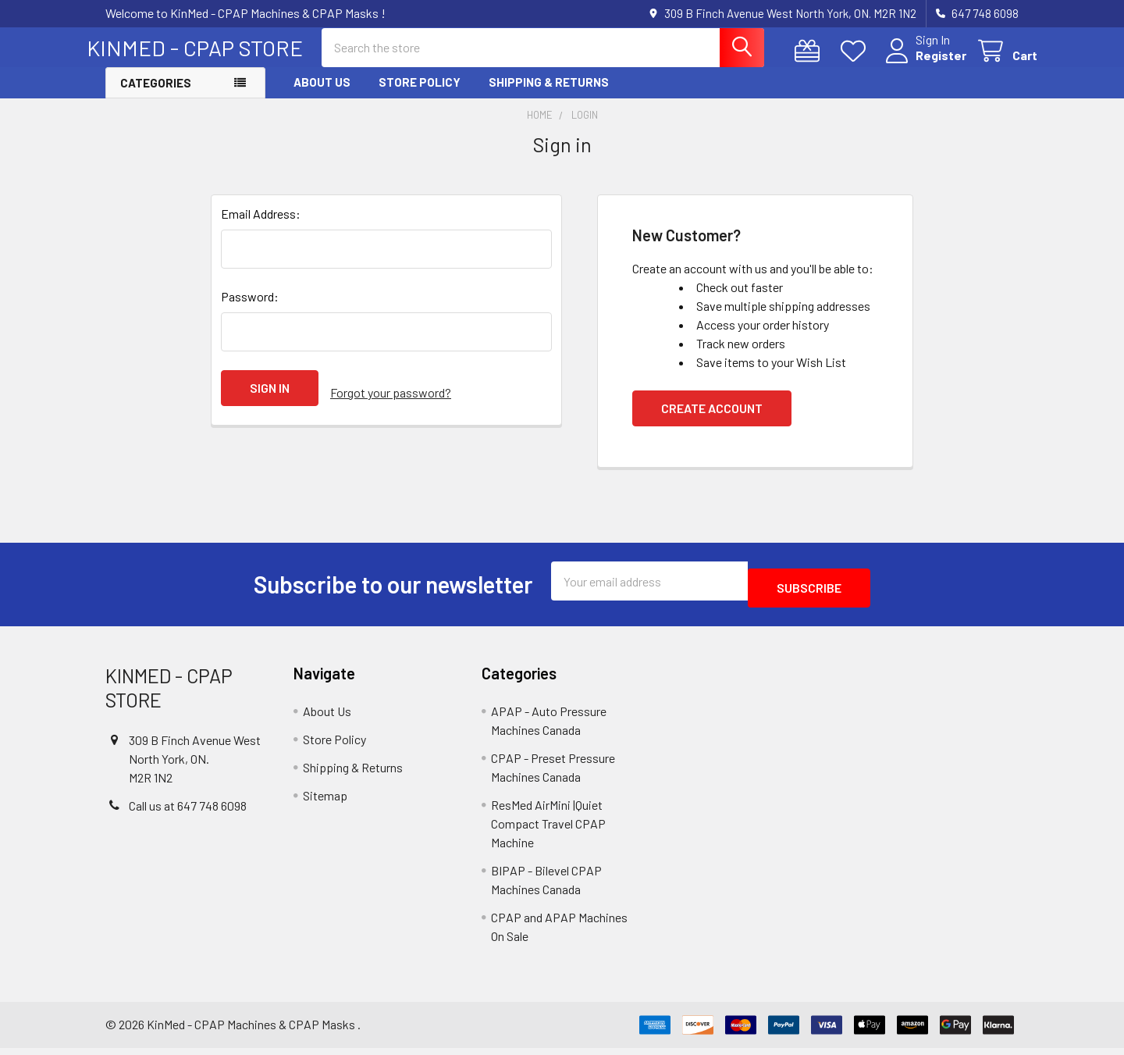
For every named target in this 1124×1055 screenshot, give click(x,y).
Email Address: (261, 227)
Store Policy (420, 96)
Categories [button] (155, 97)
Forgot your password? (390, 401)
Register (922, 64)
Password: (250, 310)
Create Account (712, 422)
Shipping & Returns (549, 96)
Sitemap (325, 802)
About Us (321, 96)
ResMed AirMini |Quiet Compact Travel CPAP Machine (548, 830)
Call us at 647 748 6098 (188, 813)
